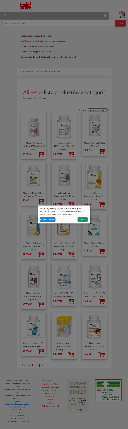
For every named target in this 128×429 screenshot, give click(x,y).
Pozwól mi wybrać (47, 219)
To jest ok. (82, 219)
